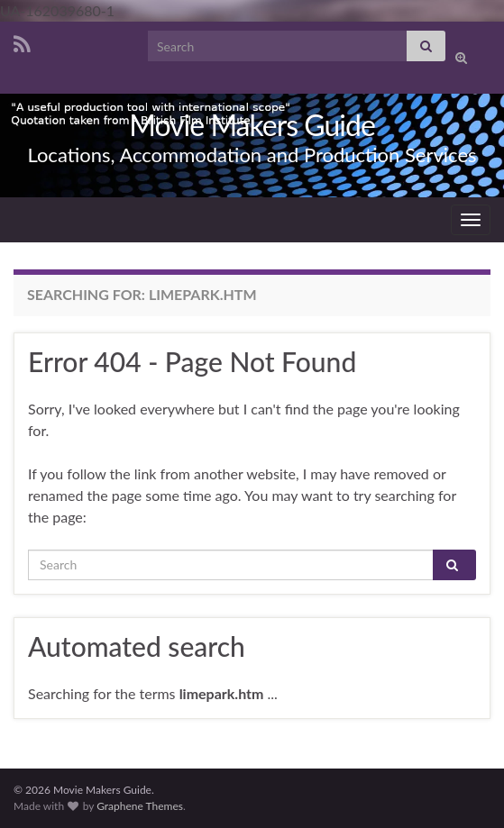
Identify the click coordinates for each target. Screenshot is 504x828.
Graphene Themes (139, 806)
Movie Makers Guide (252, 124)
